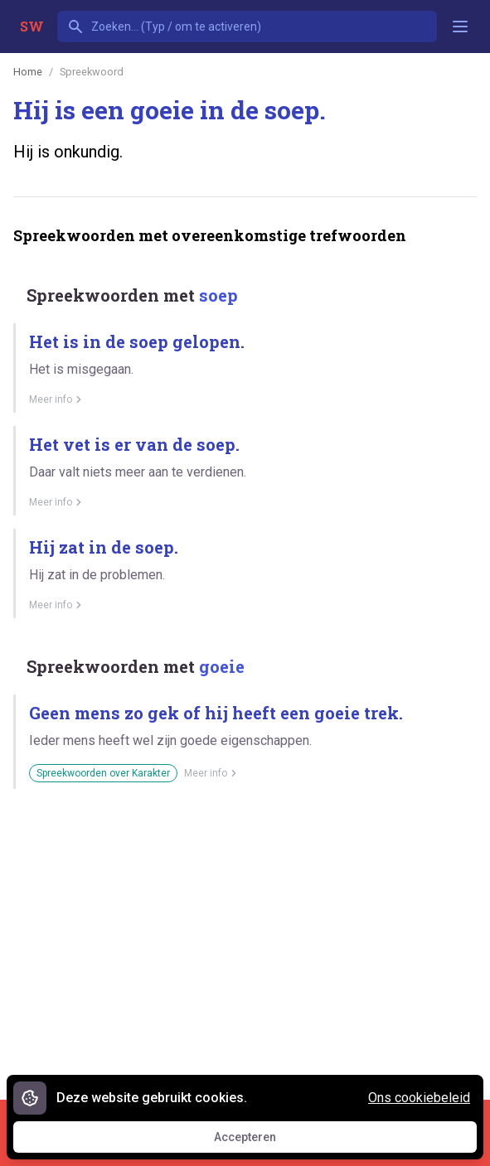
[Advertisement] (251, 938)
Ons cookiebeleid (419, 1098)
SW (32, 26)
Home (27, 71)
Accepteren (260, 1141)
